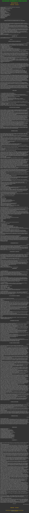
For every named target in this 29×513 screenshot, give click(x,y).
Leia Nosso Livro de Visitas (19, 510)
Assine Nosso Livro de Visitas (10, 510)
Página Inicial (12, 4)
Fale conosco (17, 4)
